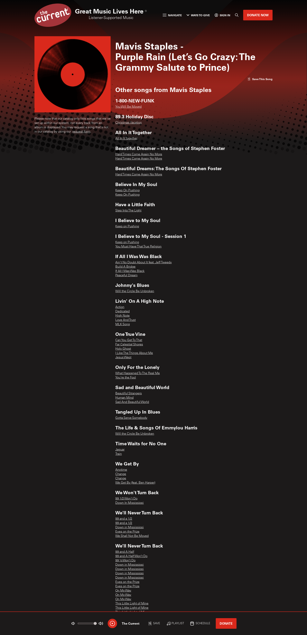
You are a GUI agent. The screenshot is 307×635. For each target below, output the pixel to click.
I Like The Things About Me (134, 353)
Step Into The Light (128, 210)
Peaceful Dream (126, 275)
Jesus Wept (123, 357)
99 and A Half (124, 552)
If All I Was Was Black (129, 271)
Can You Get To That (128, 340)
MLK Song (122, 324)
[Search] (236, 15)
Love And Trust (125, 320)
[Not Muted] (73, 623)
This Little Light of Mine (131, 603)
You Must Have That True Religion (138, 246)
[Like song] (260, 79)
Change (120, 474)
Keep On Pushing (127, 190)
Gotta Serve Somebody (131, 418)
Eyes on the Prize (127, 531)
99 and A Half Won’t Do (131, 556)
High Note (122, 315)
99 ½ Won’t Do (125, 560)
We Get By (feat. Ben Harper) (135, 482)
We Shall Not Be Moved (132, 536)
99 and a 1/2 (123, 518)
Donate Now (258, 15)
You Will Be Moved (128, 106)
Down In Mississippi (129, 503)
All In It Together (126, 138)
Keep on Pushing (127, 226)
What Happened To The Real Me (137, 373)
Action (119, 307)
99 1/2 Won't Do (126, 498)
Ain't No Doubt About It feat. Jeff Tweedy (143, 262)
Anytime (121, 470)
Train (118, 454)
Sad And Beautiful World (132, 402)
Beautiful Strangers (128, 393)
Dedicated (122, 311)
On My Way (123, 590)
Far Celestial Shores (129, 344)
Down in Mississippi (129, 527)
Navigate (172, 15)
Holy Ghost (123, 348)
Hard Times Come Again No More (138, 154)
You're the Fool (125, 377)
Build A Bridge (125, 266)
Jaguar (120, 449)
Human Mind (124, 397)
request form (81, 131)
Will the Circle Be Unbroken (134, 291)
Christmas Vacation (128, 122)
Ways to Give (198, 15)
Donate (226, 623)
